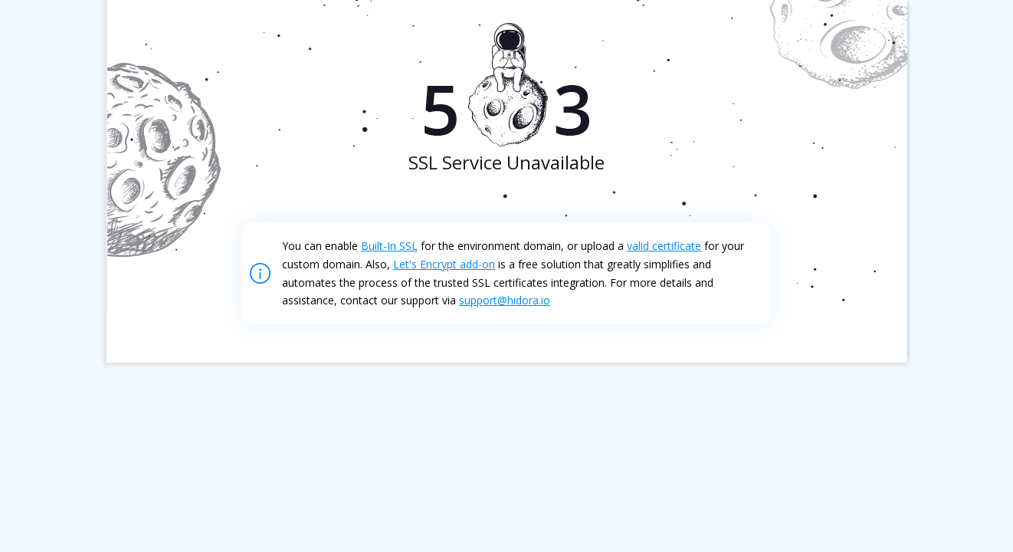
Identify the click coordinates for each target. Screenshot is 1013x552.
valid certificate (664, 245)
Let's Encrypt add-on (444, 264)
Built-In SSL (389, 245)
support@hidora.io (504, 300)
